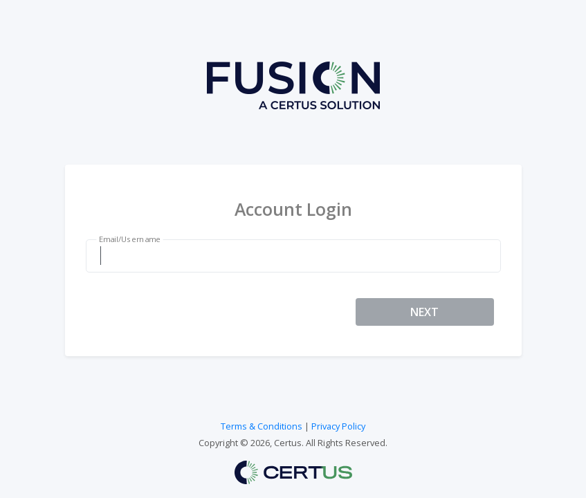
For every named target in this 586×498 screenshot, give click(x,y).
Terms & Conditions (261, 426)
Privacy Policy (338, 426)
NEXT (424, 312)
